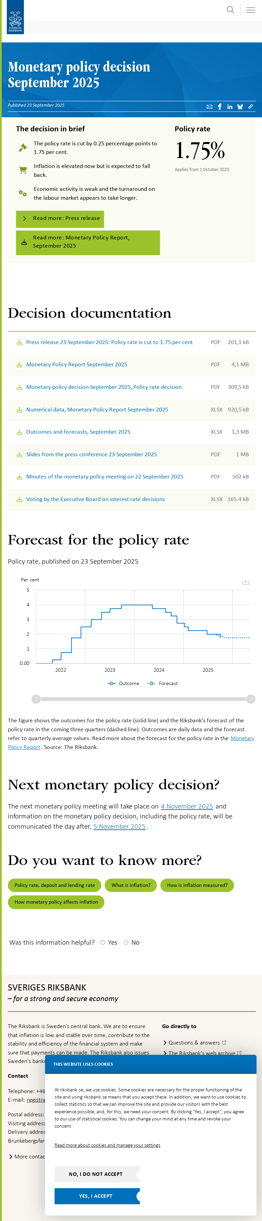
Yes (112, 942)
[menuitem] (246, 582)
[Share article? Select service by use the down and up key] (230, 106)
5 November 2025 (119, 826)
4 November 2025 (187, 806)
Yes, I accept (96, 1196)
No (135, 942)
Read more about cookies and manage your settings (107, 1145)
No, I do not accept (96, 1174)
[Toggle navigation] (250, 10)
